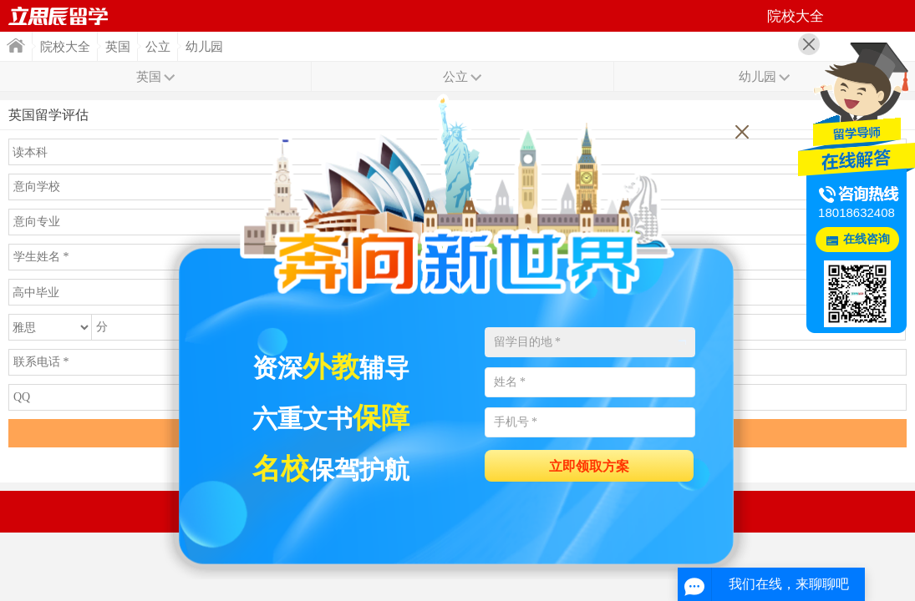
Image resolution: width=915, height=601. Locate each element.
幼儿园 (204, 46)
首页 (58, 16)
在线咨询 (866, 239)
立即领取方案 (589, 466)
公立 (157, 46)
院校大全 (65, 46)
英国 (117, 46)
